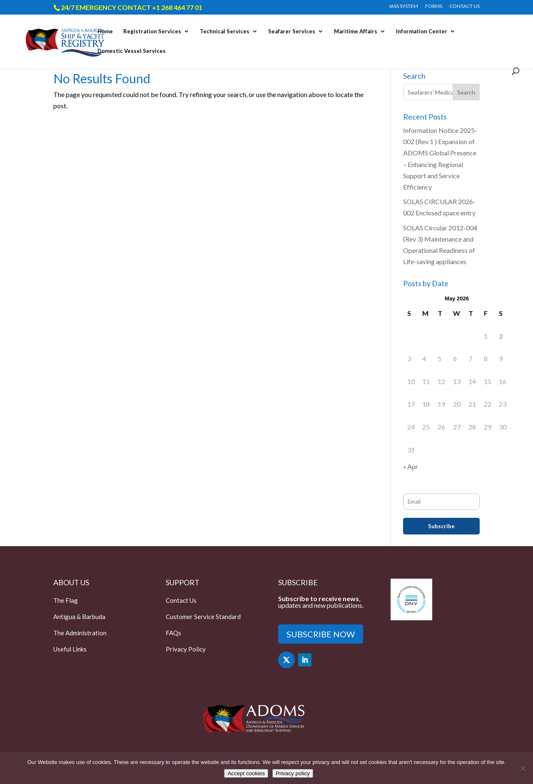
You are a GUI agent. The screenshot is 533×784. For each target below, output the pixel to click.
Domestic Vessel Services (131, 51)
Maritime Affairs (355, 31)
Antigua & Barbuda (79, 616)
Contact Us (181, 600)
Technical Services (224, 31)
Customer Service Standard (203, 616)
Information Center (421, 31)
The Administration (80, 633)
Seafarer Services (291, 31)
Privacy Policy (186, 649)
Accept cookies (246, 773)
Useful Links (70, 649)
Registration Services (152, 31)
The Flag (65, 600)
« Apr (410, 466)
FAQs (173, 633)
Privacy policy (292, 773)
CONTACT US (464, 6)
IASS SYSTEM (403, 6)
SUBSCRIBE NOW (320, 634)
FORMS (433, 6)
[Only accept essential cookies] (522, 768)
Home (105, 31)
